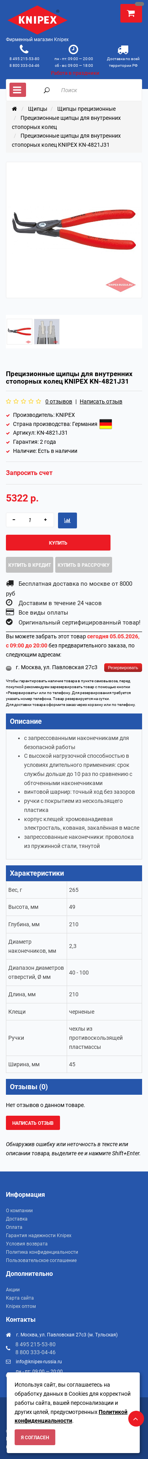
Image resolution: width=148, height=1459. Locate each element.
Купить (58, 543)
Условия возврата (27, 1244)
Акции (13, 1289)
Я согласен (35, 1437)
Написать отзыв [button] (33, 1123)
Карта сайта (20, 1298)
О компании (19, 1210)
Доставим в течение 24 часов (60, 603)
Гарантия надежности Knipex (38, 1235)
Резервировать (123, 667)
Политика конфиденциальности (42, 1252)
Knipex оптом (21, 1306)
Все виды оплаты (43, 612)
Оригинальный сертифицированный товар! (80, 622)
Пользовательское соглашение (41, 1260)
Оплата (14, 1227)
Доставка (17, 1219)
